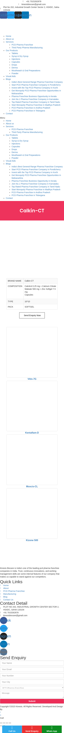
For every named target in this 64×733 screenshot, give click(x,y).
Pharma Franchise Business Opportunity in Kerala (34, 96)
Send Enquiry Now (32, 315)
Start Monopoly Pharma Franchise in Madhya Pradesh (36, 105)
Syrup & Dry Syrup (20, 56)
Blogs (8, 79)
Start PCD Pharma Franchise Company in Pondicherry (36, 85)
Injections (16, 59)
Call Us (12, 729)
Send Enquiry (32, 729)
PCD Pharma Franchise (22, 45)
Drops (14, 65)
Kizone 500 (32, 540)
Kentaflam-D (32, 433)
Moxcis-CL (32, 486)
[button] (32, 117)
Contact (9, 113)
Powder (15, 73)
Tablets (15, 53)
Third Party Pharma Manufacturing (27, 47)
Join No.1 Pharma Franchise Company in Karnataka (35, 99)
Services (10, 42)
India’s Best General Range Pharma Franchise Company (37, 82)
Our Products (12, 50)
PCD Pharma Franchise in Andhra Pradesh (31, 108)
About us (10, 39)
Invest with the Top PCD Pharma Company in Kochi (35, 88)
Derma (15, 68)
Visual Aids (11, 76)
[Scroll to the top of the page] (0, 712)
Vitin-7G (32, 379)
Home (8, 36)
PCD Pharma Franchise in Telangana (28, 111)
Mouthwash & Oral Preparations (26, 70)
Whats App (51, 729)
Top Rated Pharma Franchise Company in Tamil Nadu (36, 102)
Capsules (16, 62)
